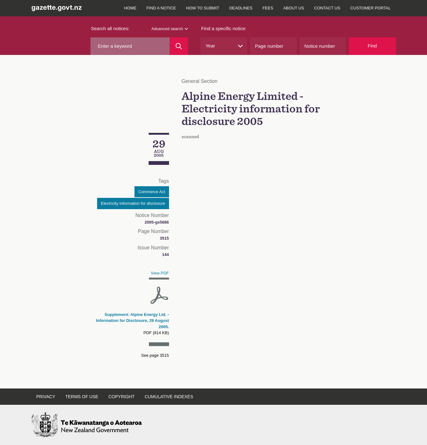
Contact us (327, 8)
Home (130, 8)
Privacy (45, 396)
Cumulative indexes (169, 396)
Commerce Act (151, 191)
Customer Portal (370, 8)
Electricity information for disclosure (133, 203)
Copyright (121, 396)
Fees (267, 8)
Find (372, 45)
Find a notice (161, 8)
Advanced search (169, 28)
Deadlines (241, 8)
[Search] (179, 46)
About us (293, 8)
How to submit (202, 8)
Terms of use (81, 396)
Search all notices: (110, 28)
